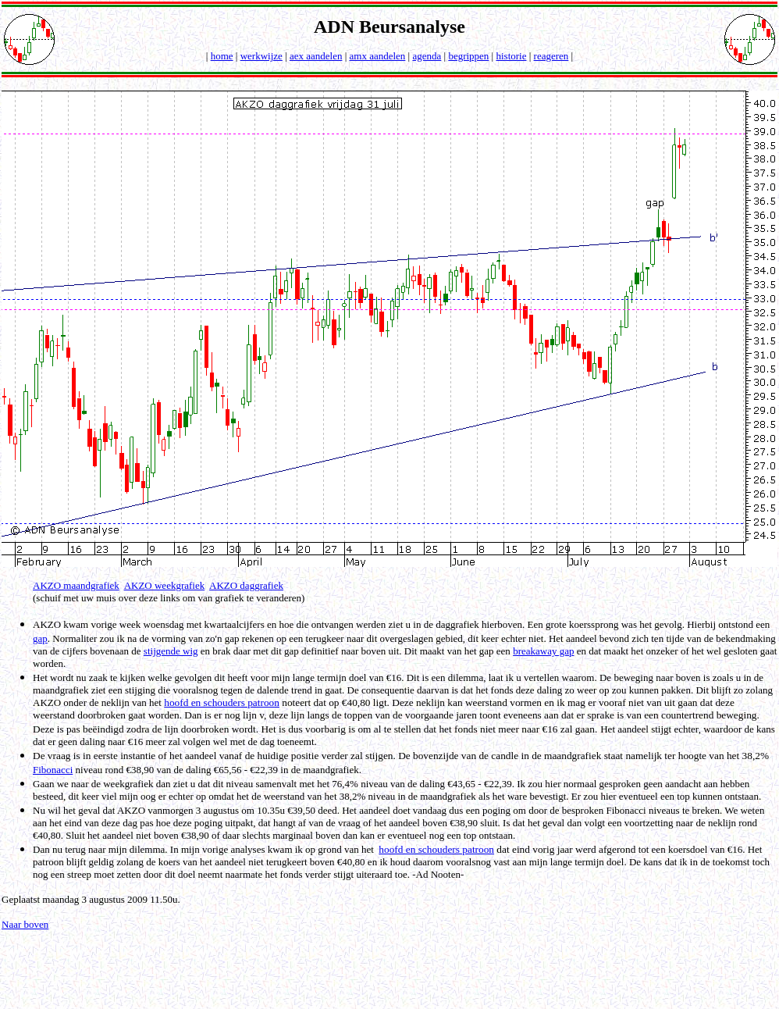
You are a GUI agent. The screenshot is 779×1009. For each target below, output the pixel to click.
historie (511, 56)
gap (40, 638)
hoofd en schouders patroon (221, 702)
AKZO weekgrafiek (164, 585)
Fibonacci (53, 769)
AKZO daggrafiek (246, 585)
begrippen (468, 56)
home (222, 56)
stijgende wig (171, 651)
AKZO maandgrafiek (76, 585)
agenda (426, 56)
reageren (551, 56)
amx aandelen (378, 56)
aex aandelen (316, 56)
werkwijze (261, 56)
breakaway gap (543, 651)
